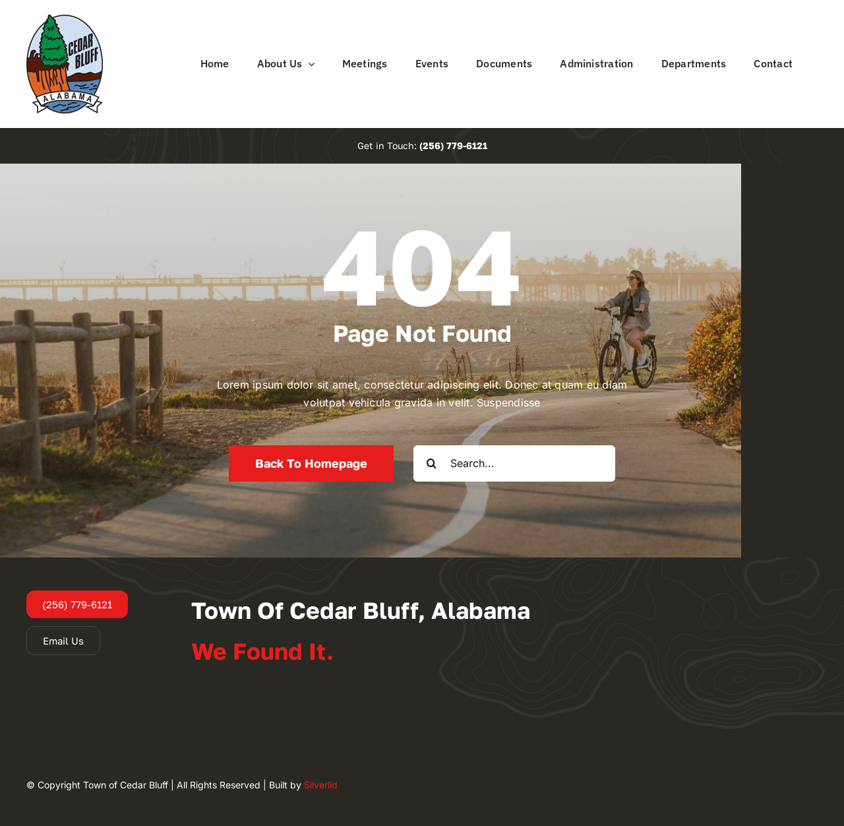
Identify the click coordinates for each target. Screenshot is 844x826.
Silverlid (321, 784)
